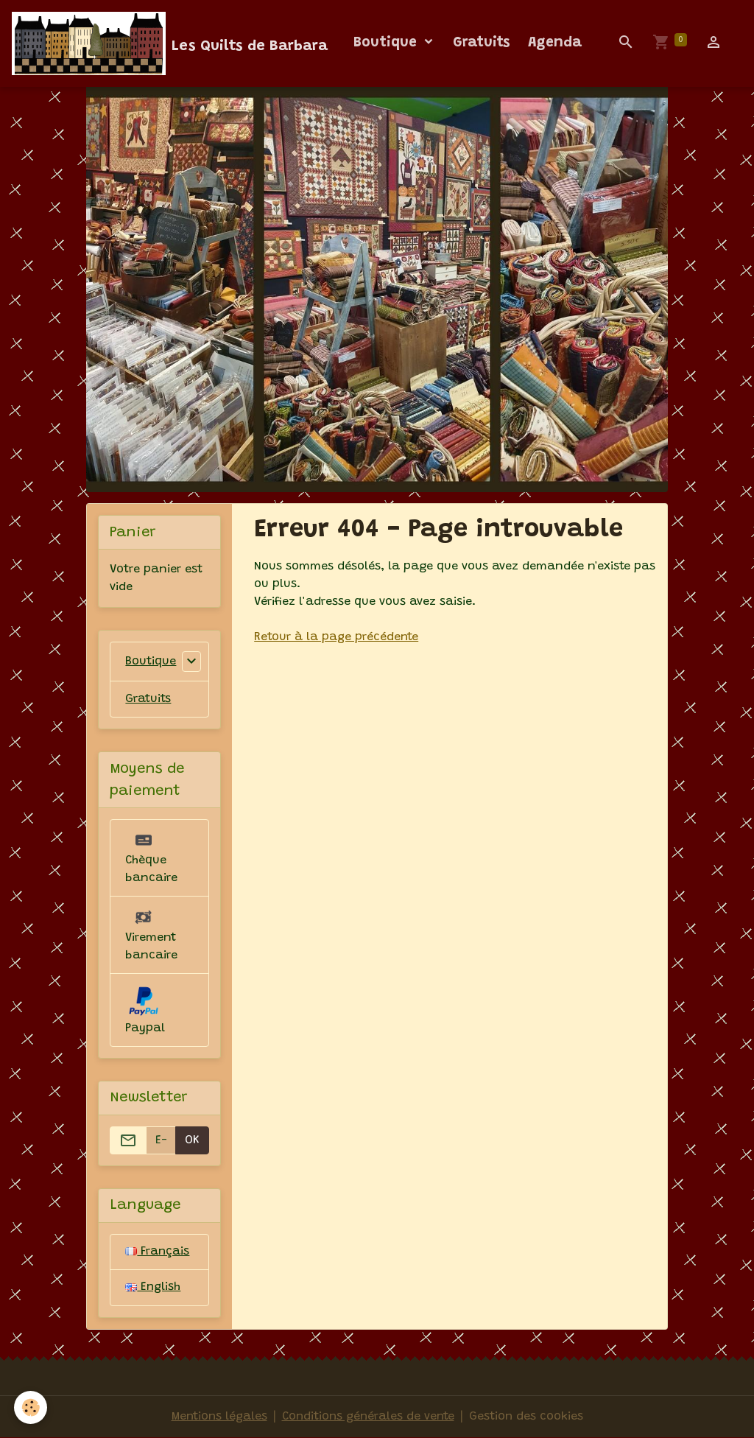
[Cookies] (31, 1407)
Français (157, 1252)
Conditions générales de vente (368, 1417)
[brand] (170, 43)
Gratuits (481, 43)
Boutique (387, 43)
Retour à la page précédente (336, 637)
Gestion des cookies (528, 1417)
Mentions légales (217, 1417)
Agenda (555, 43)
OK (192, 1140)
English (153, 1288)
